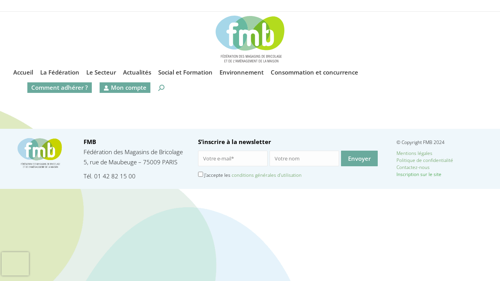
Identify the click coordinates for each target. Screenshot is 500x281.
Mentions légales (414, 153)
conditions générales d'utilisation (267, 175)
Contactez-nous (426, 167)
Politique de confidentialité (424, 160)
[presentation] (15, 264)
